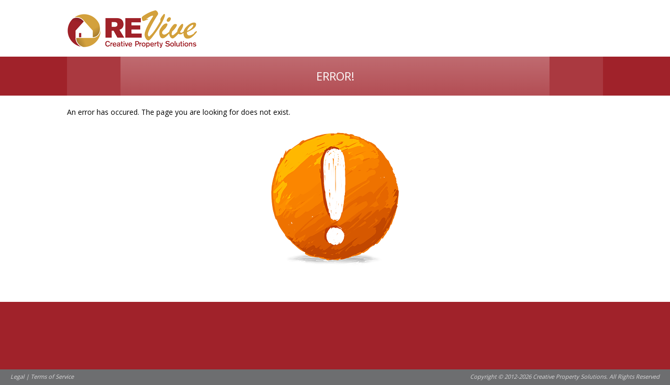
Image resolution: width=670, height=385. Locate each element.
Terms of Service (52, 376)
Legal (17, 376)
